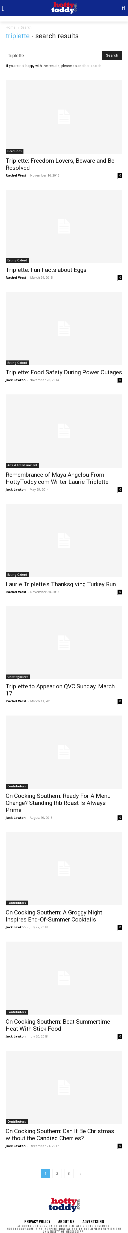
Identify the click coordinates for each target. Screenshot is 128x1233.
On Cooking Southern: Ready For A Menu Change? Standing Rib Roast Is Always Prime (58, 802)
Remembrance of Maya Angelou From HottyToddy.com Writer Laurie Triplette (57, 478)
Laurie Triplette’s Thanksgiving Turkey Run (61, 584)
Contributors (16, 786)
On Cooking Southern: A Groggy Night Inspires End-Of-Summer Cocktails (54, 916)
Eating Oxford (17, 260)
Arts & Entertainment (22, 465)
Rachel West (16, 175)
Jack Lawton (16, 380)
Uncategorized (18, 677)
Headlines (14, 151)
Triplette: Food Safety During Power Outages (64, 372)
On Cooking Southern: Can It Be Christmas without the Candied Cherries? (60, 1135)
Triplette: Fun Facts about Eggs (46, 270)
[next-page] (80, 1173)
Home (11, 27)
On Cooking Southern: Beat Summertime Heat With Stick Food (58, 1025)
